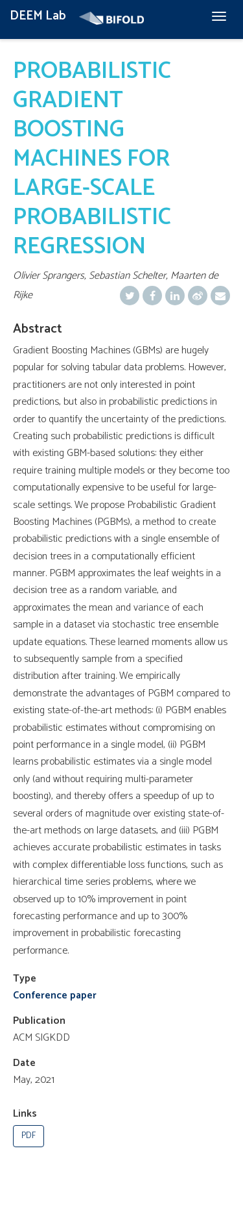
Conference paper (55, 995)
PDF (28, 1135)
